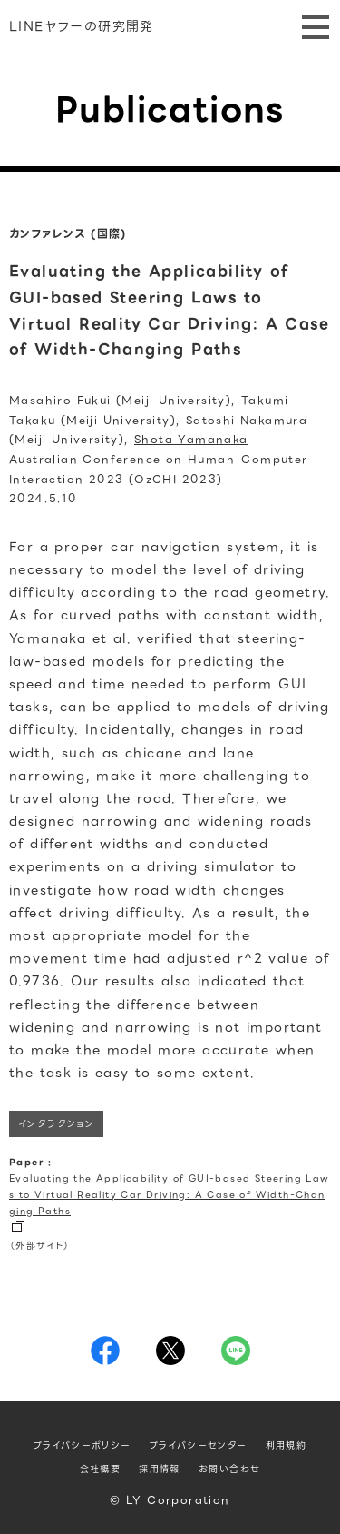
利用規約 (286, 1445)
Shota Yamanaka (191, 439)
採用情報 (159, 1469)
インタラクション (56, 1124)
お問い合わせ (229, 1469)
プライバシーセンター (199, 1445)
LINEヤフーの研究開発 (81, 26)
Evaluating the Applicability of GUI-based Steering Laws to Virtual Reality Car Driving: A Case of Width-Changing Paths (169, 1195)
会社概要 (100, 1469)
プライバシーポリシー (82, 1445)
